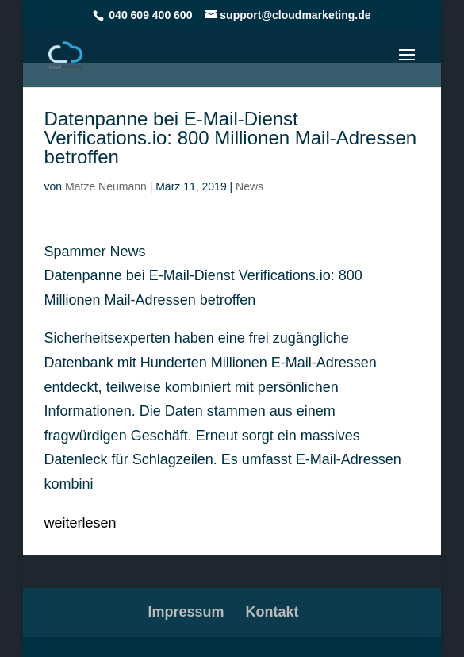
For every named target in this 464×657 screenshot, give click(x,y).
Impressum (186, 612)
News (249, 186)
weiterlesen (80, 523)
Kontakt (272, 612)
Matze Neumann (106, 186)
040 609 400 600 (150, 15)
